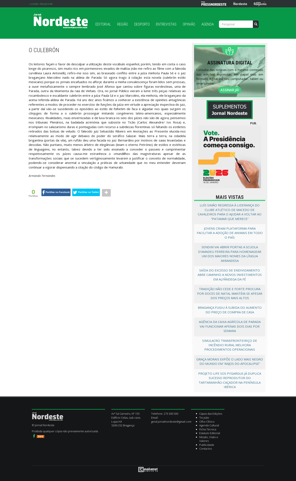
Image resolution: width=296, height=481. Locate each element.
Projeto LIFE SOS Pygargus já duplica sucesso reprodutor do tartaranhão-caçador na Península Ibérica (229, 380)
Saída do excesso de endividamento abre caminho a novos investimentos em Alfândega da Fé (230, 274)
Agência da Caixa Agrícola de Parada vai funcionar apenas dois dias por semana (230, 326)
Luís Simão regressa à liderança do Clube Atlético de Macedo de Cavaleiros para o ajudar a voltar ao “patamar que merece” (229, 212)
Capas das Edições (210, 413)
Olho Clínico (207, 421)
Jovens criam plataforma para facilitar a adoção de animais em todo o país (230, 232)
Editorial (103, 24)
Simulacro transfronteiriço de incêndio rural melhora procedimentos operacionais (229, 345)
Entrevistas (166, 24)
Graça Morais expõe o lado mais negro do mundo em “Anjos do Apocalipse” (229, 361)
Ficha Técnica (207, 429)
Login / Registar (41, 4)
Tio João (204, 417)
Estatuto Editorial (209, 433)
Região (122, 24)
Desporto (142, 24)
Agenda (207, 24)
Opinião (189, 24)
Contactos (205, 448)
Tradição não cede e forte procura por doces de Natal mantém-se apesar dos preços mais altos (229, 293)
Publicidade (206, 445)
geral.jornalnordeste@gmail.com (171, 421)
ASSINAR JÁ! (229, 90)
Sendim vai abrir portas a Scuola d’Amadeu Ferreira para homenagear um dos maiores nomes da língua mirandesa (229, 253)
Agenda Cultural (209, 425)
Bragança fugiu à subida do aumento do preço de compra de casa (230, 309)
